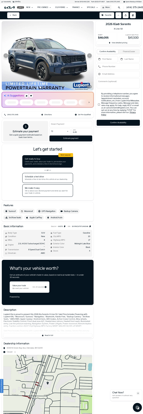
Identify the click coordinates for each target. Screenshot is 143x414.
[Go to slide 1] (40, 87)
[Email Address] (118, 74)
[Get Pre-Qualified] (83, 114)
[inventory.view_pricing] (118, 43)
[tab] (107, 52)
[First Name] (107, 59)
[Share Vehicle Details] (126, 15)
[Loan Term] (59, 131)
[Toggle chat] (137, 407)
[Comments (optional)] (118, 83)
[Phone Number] (118, 67)
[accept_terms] (118, 104)
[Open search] (119, 7)
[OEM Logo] (9, 7)
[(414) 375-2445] (11, 114)
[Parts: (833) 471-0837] (98, 1)
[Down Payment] (70, 124)
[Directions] (47, 114)
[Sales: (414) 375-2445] (113, 1)
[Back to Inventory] (13, 15)
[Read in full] (47, 335)
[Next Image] (89, 55)
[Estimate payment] (70, 138)
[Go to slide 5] (54, 87)
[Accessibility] (6, 1)
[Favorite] (107, 15)
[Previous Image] (6, 55)
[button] (118, 15)
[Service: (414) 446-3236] (82, 1)
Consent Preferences (1, 386)
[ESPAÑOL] (16, 1)
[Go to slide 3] (47, 87)
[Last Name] (129, 59)
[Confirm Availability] (118, 123)
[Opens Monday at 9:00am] (132, 1)
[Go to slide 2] (44, 87)
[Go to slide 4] (50, 87)
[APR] (81, 131)
